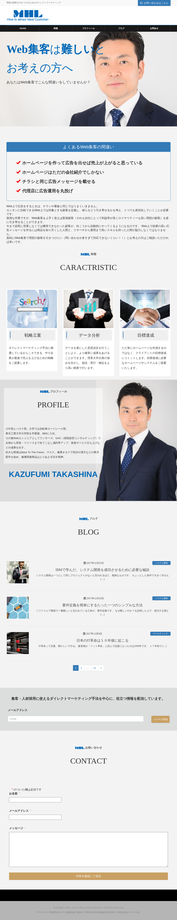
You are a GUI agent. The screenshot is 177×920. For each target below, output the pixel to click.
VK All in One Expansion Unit (99, 912)
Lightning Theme (73, 912)
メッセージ (17, 828)
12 (94, 668)
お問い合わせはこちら (156, 3)
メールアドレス (17, 710)
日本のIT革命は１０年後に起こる (102, 640)
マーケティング (160, 633)
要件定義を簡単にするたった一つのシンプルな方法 (102, 605)
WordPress (54, 912)
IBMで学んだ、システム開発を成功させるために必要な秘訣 (102, 570)
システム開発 (161, 563)
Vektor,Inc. (123, 912)
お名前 (14, 793)
